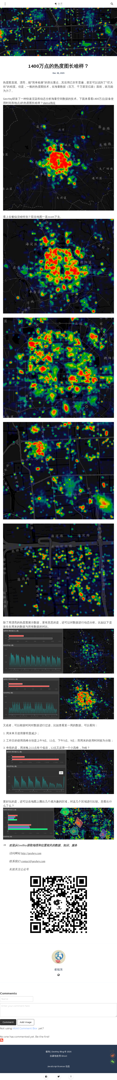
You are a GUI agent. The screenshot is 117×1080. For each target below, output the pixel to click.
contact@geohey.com (33, 861)
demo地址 (49, 103)
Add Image (26, 1022)
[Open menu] (5, 4)
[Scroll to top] (71, 1076)
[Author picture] (58, 957)
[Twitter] (58, 1076)
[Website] (58, 975)
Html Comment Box (25, 1028)
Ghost (64, 1055)
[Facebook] (46, 1076)
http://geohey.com (31, 853)
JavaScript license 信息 (58, 1066)
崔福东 (58, 969)
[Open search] (112, 4)
